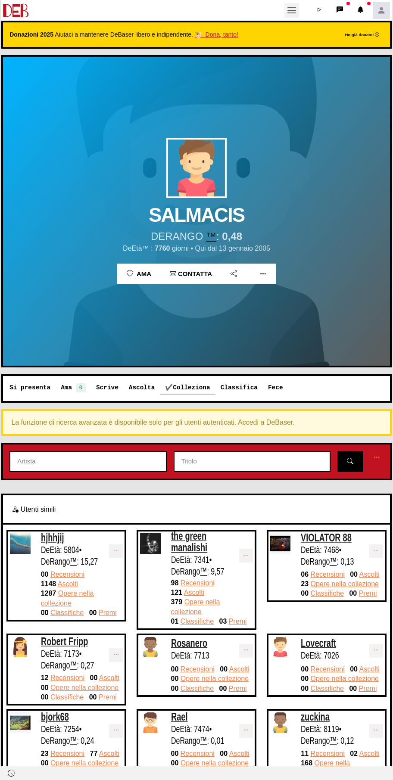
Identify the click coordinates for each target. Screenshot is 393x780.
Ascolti (68, 583)
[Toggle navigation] (291, 10)
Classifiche (67, 612)
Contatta (191, 273)
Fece (275, 387)
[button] (319, 10)
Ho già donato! (362, 34)
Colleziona (191, 387)
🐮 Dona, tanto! (216, 34)
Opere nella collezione (345, 583)
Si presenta (29, 387)
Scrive (107, 387)
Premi (108, 612)
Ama (139, 273)
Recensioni (67, 574)
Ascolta (142, 387)
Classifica (239, 387)
